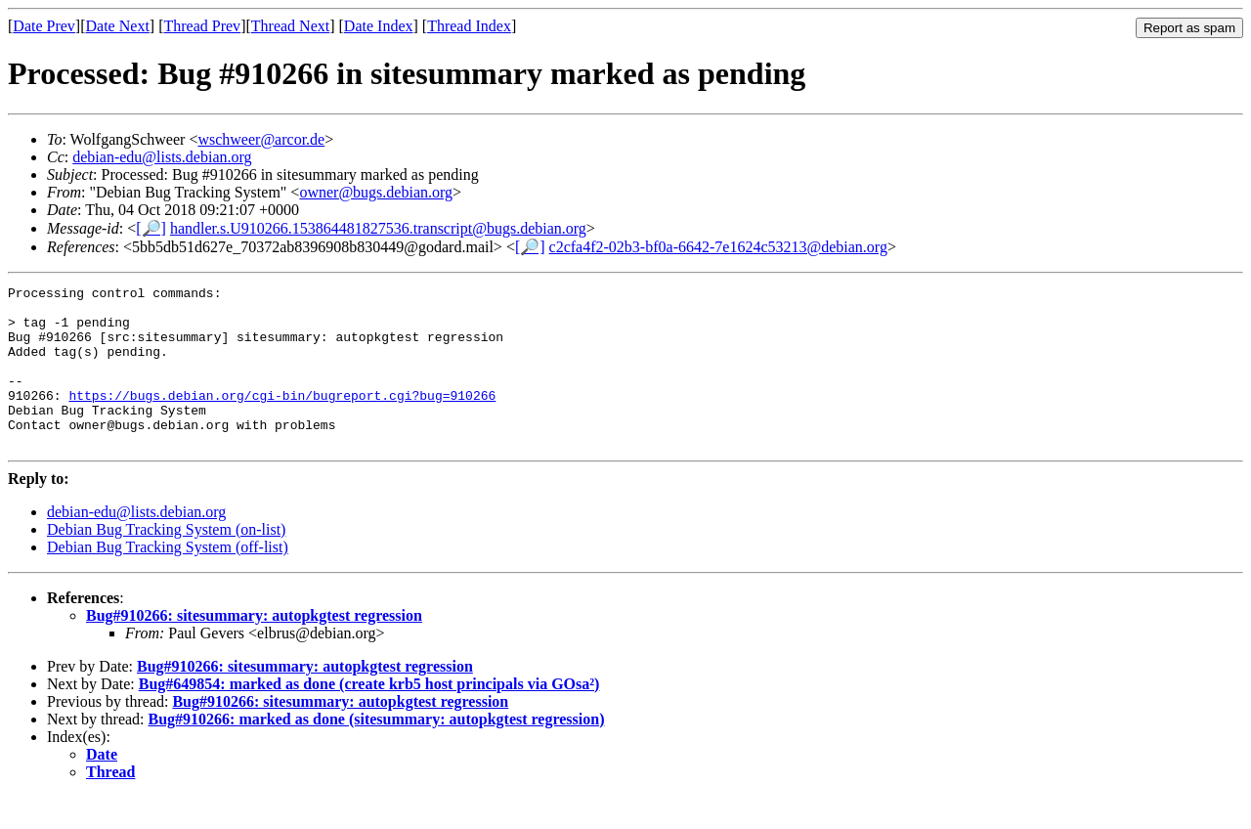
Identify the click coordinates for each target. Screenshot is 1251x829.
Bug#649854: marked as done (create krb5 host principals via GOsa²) (369, 716)
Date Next (118, 26)
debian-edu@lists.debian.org (161, 157)
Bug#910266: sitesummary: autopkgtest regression (254, 647)
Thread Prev (201, 26)
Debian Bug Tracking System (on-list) (166, 561)
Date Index (378, 26)
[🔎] (151, 228)
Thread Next (290, 26)
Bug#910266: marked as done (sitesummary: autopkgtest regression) (377, 751)
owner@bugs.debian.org (376, 192)
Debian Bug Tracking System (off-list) (167, 579)
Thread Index (469, 26)
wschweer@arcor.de (260, 139)
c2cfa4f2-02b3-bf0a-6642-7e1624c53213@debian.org (718, 247)
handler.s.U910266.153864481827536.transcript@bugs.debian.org (378, 228)
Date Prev (44, 26)
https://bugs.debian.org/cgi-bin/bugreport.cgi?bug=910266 (282, 418)
